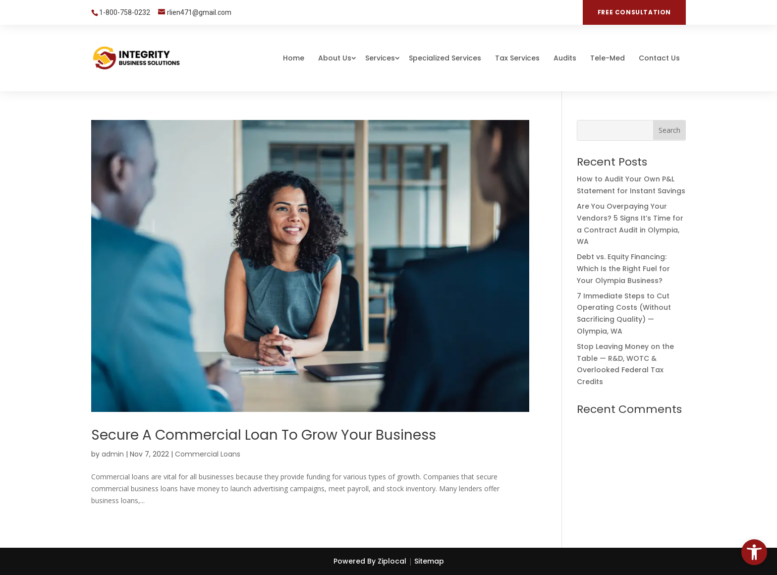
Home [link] (293, 58)
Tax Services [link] (517, 58)
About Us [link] (334, 58)
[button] (669, 130)
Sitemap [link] (429, 561)
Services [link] (380, 58)
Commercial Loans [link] (207, 454)
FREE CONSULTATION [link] (634, 12)
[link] (754, 552)
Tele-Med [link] (607, 58)
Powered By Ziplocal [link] (369, 561)
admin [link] (113, 454)
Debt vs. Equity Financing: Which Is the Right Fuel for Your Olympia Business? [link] (623, 269)
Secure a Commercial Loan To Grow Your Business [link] (263, 435)
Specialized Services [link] (445, 58)
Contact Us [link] (659, 58)
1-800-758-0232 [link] (124, 12)
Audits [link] (565, 58)
